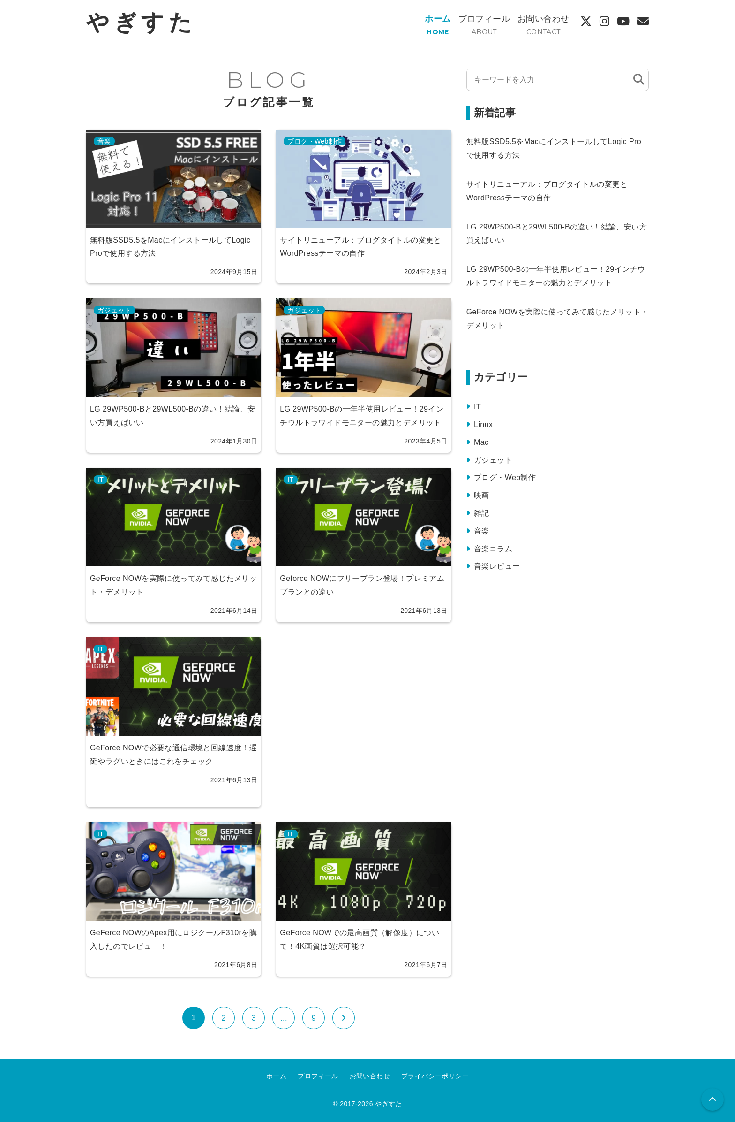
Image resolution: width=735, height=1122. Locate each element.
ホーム (437, 18)
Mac (481, 442)
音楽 (104, 141)
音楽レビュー (497, 566)
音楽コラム (493, 549)
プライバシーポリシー (435, 1076)
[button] (712, 1099)
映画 (481, 495)
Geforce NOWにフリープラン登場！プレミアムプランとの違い (362, 585)
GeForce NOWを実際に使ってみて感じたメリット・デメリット (173, 585)
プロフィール (484, 18)
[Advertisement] (363, 722)
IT (101, 479)
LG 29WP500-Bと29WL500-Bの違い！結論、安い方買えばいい (172, 416)
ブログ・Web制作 (314, 141)
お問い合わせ (543, 18)
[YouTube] (623, 21)
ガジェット (114, 310)
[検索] (639, 79)
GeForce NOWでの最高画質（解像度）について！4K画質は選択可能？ (359, 939)
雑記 (481, 513)
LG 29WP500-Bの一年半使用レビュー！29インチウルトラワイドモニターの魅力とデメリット (361, 416)
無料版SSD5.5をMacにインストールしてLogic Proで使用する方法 (170, 247)
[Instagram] (604, 21)
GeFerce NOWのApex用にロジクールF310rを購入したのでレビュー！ (173, 939)
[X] (586, 21)
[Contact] (643, 21)
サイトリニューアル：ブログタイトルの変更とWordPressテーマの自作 (360, 247)
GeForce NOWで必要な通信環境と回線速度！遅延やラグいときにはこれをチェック (173, 754)
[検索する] (550, 80)
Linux (483, 424)
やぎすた (141, 22)
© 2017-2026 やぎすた (367, 1103)
